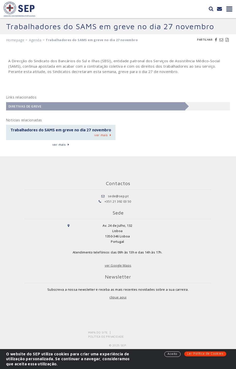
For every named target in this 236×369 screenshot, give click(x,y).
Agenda (35, 40)
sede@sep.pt (118, 196)
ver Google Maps (118, 265)
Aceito (172, 354)
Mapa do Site (98, 332)
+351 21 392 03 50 (118, 201)
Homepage (15, 40)
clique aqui (117, 297)
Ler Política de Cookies (205, 353)
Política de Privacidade (106, 336)
